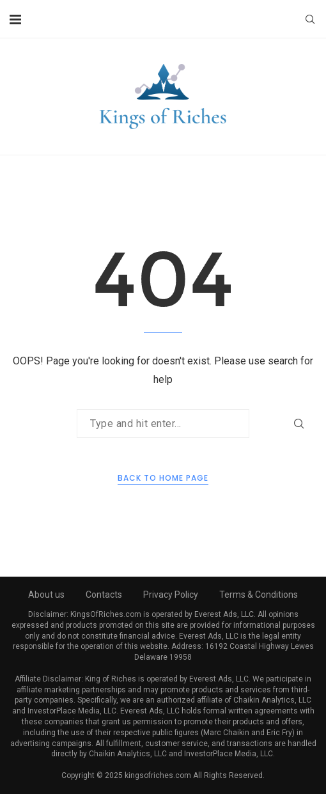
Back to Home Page (163, 477)
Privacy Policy (170, 594)
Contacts (104, 594)
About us (46, 594)
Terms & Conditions (258, 594)
